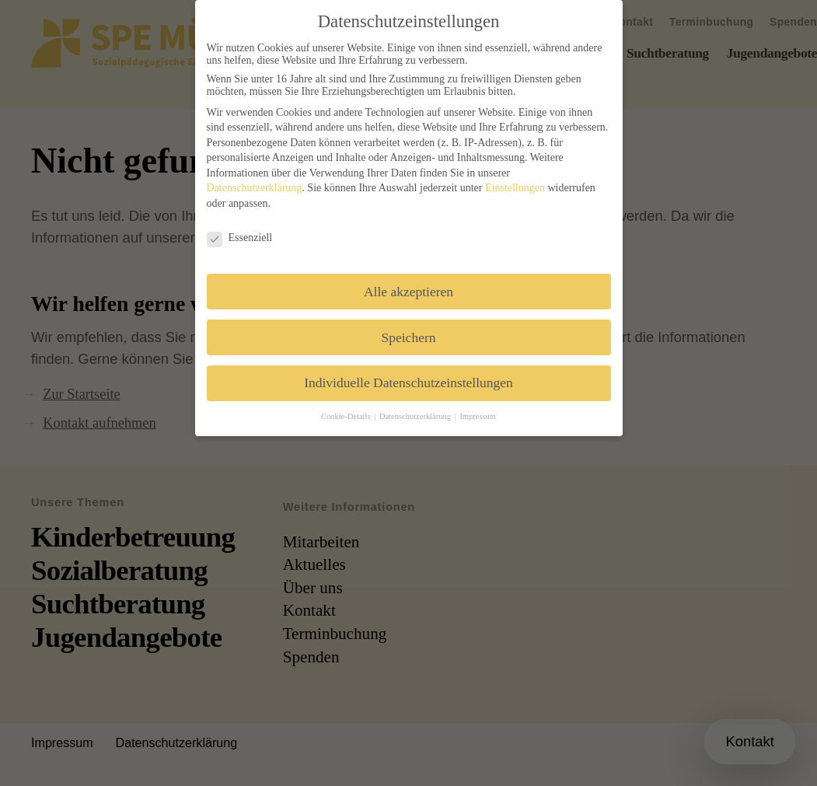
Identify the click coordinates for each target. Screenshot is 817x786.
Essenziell (240, 238)
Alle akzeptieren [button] (408, 291)
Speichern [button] (409, 337)
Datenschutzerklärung (254, 188)
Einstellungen (515, 188)
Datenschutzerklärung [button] (416, 416)
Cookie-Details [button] (346, 416)
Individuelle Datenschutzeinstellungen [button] (408, 382)
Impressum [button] (477, 416)
